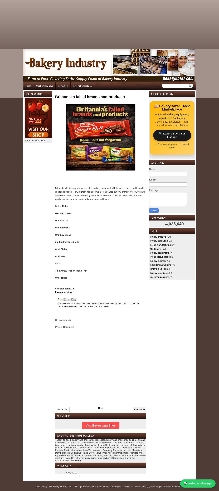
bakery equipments (159, 253)
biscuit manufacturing (161, 265)
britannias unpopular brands (76, 306)
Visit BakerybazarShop (101, 425)
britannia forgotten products (117, 303)
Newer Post (62, 409)
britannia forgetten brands (92, 303)
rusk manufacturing (159, 277)
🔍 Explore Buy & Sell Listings (172, 135)
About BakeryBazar (44, 86)
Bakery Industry (60, 486)
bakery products (158, 237)
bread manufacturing (160, 245)
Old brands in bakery (99, 306)
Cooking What (116, 486)
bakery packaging (159, 240)
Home (28, 86)
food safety (155, 249)
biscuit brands (73, 303)
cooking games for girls (151, 486)
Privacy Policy (71, 472)
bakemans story (63, 292)
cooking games (79, 486)
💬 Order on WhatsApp (198, 483)
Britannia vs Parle (159, 269)
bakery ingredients (159, 273)
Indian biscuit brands (160, 256)
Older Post (139, 409)
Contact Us (63, 86)
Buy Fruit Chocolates (82, 86)
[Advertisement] (81, 24)
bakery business (158, 261)
